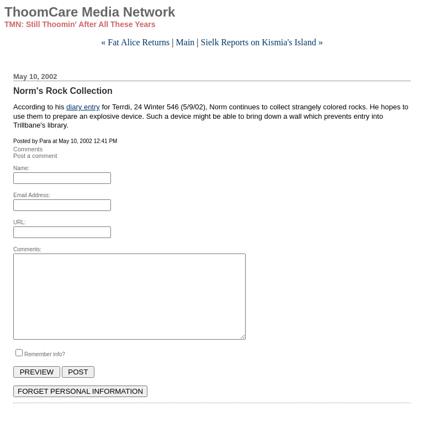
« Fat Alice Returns (135, 42)
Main (185, 42)
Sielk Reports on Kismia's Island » (262, 42)
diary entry (83, 107)
